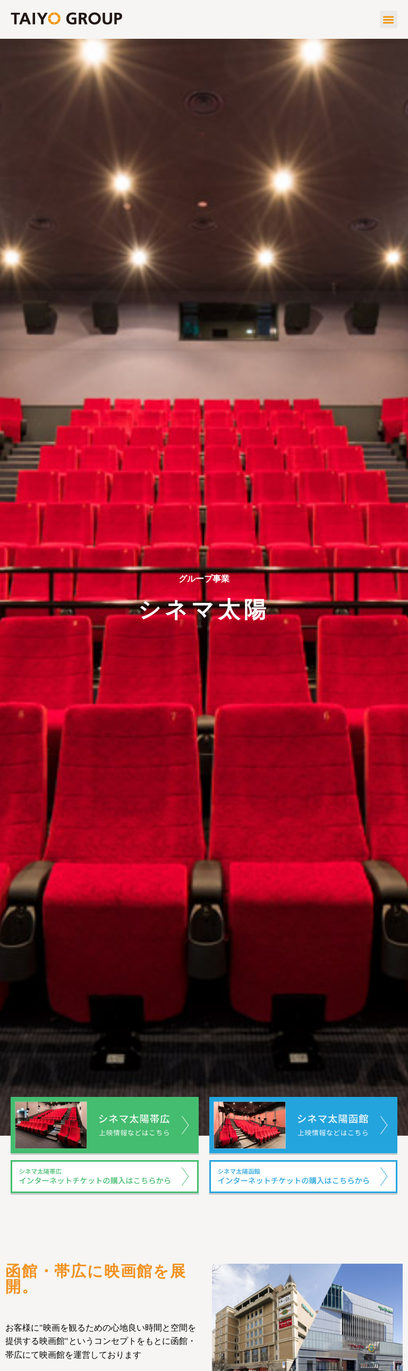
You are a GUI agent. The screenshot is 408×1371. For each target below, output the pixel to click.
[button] (388, 19)
